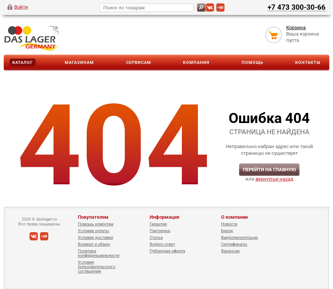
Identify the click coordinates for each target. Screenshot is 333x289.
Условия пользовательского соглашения (96, 267)
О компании (234, 217)
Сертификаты (234, 244)
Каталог (22, 62)
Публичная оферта (167, 251)
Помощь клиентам (95, 224)
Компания (196, 62)
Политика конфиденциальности (98, 253)
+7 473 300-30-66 (297, 7)
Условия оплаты (93, 230)
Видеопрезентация (239, 237)
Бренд (227, 230)
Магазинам (79, 62)
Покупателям (93, 217)
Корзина (296, 27)
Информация (164, 217)
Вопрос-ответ (162, 244)
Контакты (308, 62)
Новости (229, 224)
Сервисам (138, 62)
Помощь (252, 62)
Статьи (156, 237)
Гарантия (158, 224)
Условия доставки (95, 237)
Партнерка (160, 230)
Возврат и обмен (94, 244)
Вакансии (230, 251)
